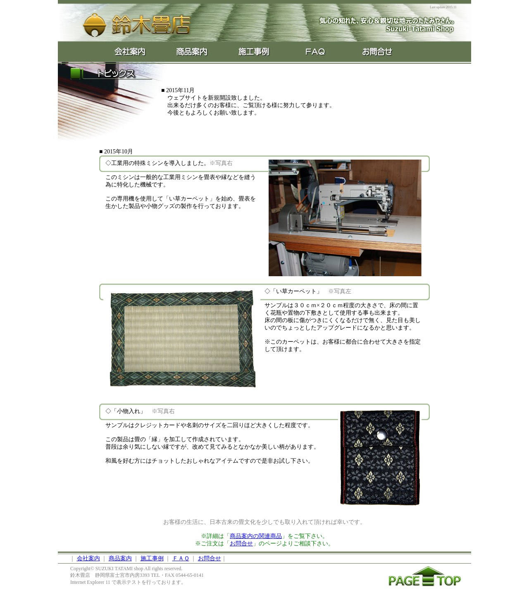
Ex (254, 52)
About (130, 52)
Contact (378, 52)
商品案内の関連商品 (256, 536)
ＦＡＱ (180, 558)
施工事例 (152, 558)
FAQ (316, 52)
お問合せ (241, 543)
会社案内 (88, 558)
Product (192, 52)
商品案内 (120, 558)
